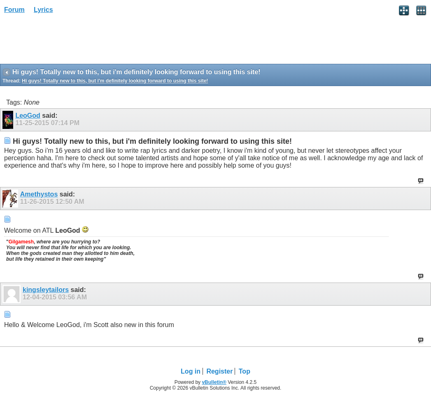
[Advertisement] (66, 41)
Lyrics (43, 9)
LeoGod (27, 115)
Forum (14, 9)
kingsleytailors (46, 289)
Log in (190, 371)
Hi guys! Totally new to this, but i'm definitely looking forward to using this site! (115, 81)
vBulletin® (214, 382)
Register (219, 371)
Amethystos (39, 194)
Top (244, 371)
